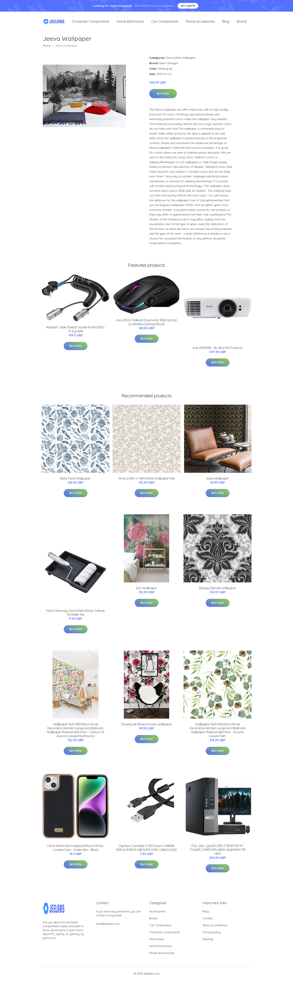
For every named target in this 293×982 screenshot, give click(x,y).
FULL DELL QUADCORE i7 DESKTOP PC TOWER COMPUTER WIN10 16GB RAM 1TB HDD (217, 851)
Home (47, 47)
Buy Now (163, 95)
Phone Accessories (200, 22)
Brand (241, 22)
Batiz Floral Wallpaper (75, 480)
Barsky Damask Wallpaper (217, 590)
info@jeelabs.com (108, 926)
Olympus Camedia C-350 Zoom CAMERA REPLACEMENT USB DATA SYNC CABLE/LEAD (146, 849)
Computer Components (90, 22)
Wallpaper (189, 59)
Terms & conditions (215, 927)
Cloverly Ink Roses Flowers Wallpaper (146, 726)
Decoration (173, 59)
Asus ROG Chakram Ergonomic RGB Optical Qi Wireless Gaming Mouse (146, 324)
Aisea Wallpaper (217, 480)
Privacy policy (211, 934)
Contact (208, 920)
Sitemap (208, 941)
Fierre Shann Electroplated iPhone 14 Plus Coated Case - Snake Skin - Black (75, 849)
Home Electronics (130, 22)
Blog (225, 22)
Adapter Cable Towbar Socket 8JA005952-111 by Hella (75, 331)
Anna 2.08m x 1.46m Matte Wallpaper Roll (147, 480)
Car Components (164, 22)
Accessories (157, 913)
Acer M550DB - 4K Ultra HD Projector (217, 350)
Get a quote (188, 5)
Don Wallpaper (146, 590)
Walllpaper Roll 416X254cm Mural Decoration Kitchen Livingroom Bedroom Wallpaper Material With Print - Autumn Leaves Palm (217, 732)
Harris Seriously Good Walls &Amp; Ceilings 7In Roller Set (75, 614)
